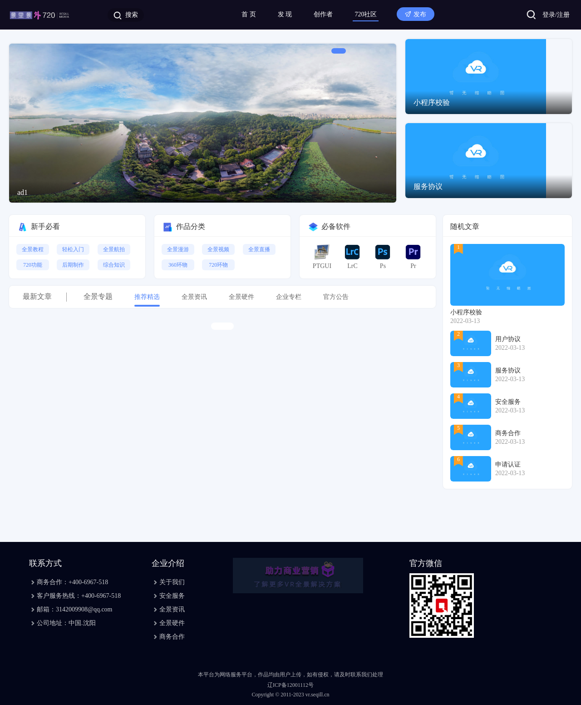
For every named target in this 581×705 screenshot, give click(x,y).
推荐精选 (147, 296)
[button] (338, 51)
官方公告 (336, 296)
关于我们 (172, 582)
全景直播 (259, 249)
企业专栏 (288, 296)
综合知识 (114, 265)
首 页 (248, 14)
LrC (352, 256)
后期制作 (73, 265)
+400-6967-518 (88, 582)
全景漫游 (178, 249)
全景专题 (98, 296)
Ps (382, 256)
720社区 (366, 14)
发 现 (285, 14)
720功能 (32, 265)
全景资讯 (194, 296)
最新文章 (37, 296)
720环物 (218, 265)
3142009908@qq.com (84, 609)
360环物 (177, 265)
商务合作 (172, 636)
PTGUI (322, 256)
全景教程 (33, 249)
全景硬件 (241, 296)
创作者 (323, 14)
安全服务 (172, 595)
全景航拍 (114, 249)
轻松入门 (73, 249)
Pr (413, 256)
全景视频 (218, 249)
